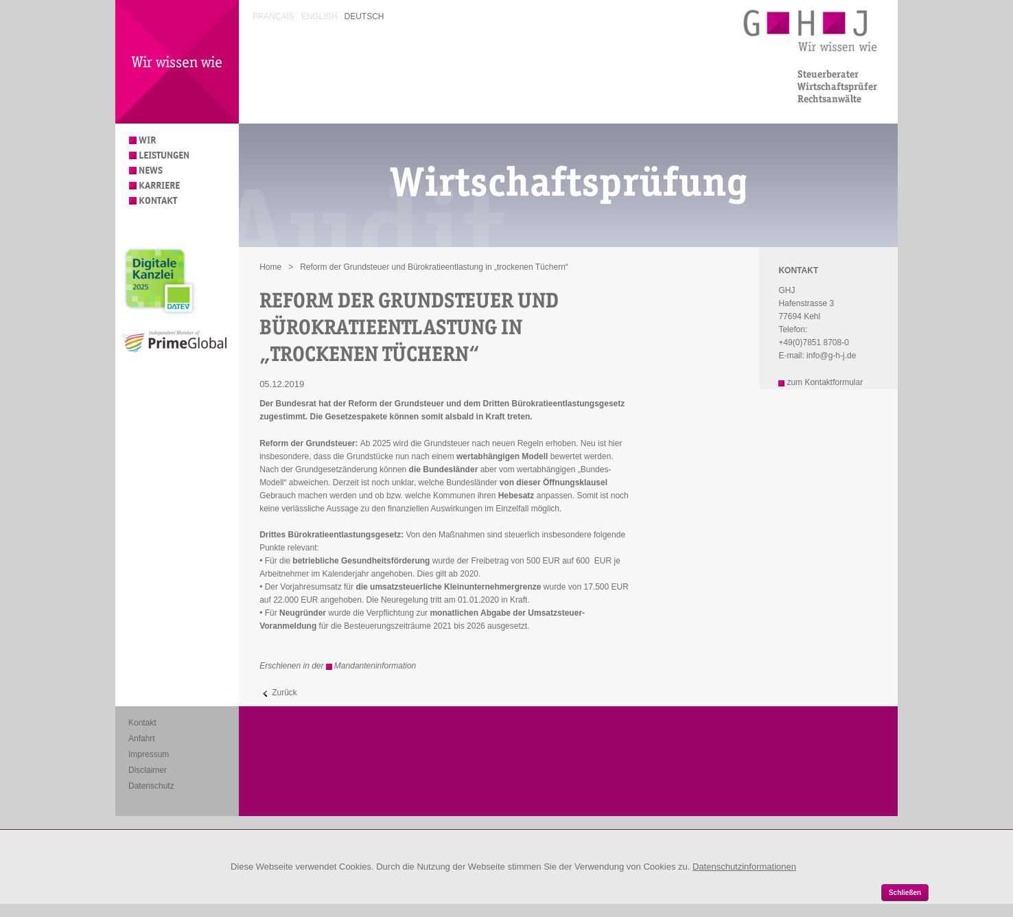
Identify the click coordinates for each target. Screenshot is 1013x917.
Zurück (284, 692)
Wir (147, 140)
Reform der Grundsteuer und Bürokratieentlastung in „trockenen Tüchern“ (434, 267)
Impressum (148, 754)
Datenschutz (151, 786)
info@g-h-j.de (831, 355)
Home (270, 267)
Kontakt (158, 200)
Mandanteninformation (375, 666)
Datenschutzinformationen (744, 866)
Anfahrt (141, 738)
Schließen (905, 892)
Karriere (159, 185)
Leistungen (164, 155)
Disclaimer (147, 770)
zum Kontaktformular (825, 382)
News (151, 170)
